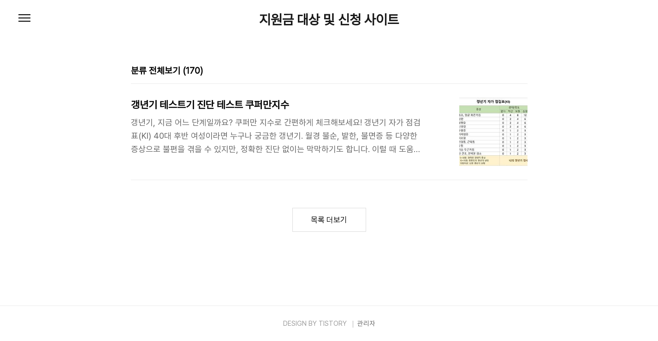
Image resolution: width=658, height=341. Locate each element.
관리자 (366, 323)
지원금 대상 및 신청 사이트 (329, 19)
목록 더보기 (329, 219)
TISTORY (333, 323)
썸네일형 (509, 70)
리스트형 (522, 70)
